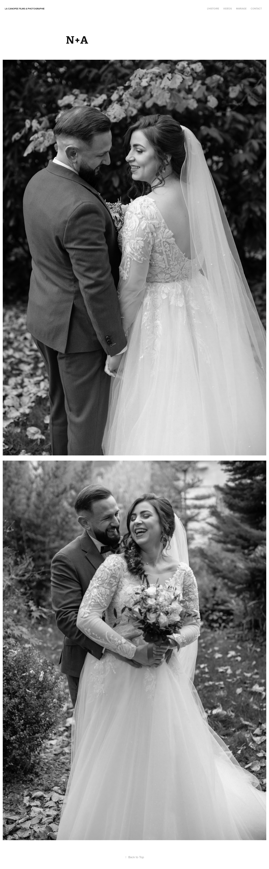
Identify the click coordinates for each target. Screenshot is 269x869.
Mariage (241, 8)
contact (256, 8)
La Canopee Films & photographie (25, 8)
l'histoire (213, 8)
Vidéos (227, 8)
